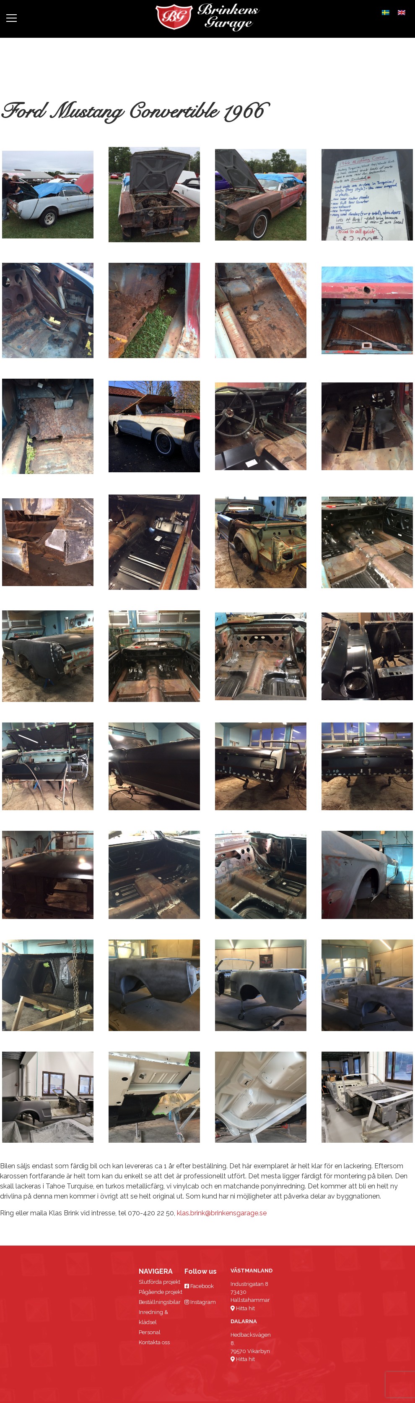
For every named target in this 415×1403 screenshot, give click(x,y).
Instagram (200, 1302)
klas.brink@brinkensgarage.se (222, 1213)
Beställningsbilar (160, 1302)
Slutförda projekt (159, 1282)
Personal (150, 1332)
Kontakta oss (154, 1342)
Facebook (199, 1286)
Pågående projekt (160, 1292)
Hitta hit (243, 1308)
